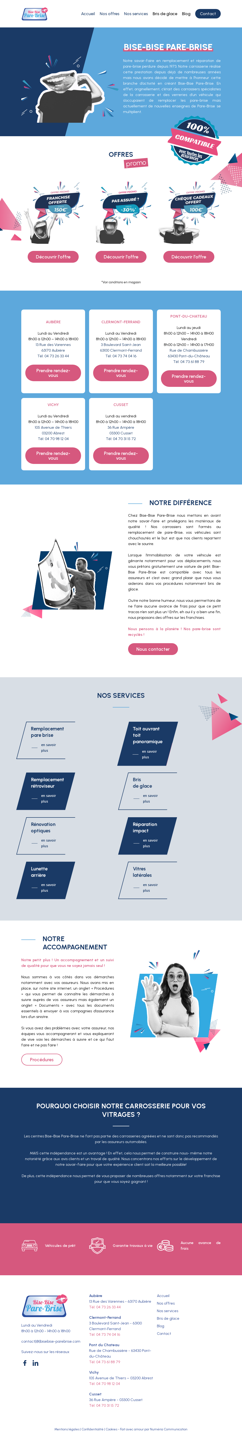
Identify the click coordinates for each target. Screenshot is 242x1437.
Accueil (163, 1295)
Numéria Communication (168, 1429)
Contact (164, 1333)
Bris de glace (168, 1318)
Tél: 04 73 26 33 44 (53, 356)
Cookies (111, 1429)
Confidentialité (93, 1429)
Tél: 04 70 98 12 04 (53, 439)
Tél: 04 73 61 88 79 (188, 361)
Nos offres (166, 1303)
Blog (160, 1326)
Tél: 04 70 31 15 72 (121, 439)
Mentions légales (66, 1429)
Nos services (167, 1311)
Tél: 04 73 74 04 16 (120, 356)
